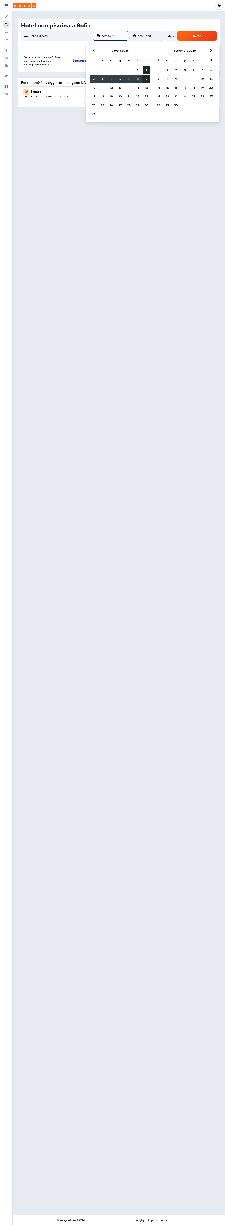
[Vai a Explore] (6, 50)
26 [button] (56, 105)
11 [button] (48, 87)
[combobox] (60, 35)
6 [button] (65, 79)
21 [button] (74, 96)
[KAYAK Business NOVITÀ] (6, 65)
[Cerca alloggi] (6, 24)
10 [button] (39, 87)
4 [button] (48, 79)
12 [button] (56, 87)
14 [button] (74, 87)
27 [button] (65, 105)
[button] (6, 6)
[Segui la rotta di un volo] (6, 58)
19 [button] (56, 96)
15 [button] (83, 87)
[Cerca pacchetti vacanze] (6, 40)
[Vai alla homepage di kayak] (24, 5)
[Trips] (6, 76)
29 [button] (82, 105)
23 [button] (91, 96)
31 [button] (39, 114)
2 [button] (91, 70)
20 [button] (65, 96)
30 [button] (91, 105)
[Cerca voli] (6, 16)
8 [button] (83, 79)
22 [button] (82, 96)
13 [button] (65, 87)
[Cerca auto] (6, 32)
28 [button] (74, 105)
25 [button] (47, 105)
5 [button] (56, 79)
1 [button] (82, 70)
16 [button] (91, 87)
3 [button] (39, 79)
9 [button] (91, 79)
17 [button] (39, 96)
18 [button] (47, 96)
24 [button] (39, 105)
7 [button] (74, 79)
